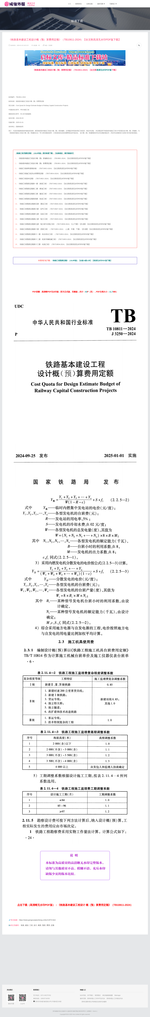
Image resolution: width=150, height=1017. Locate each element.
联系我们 (98, 995)
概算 (39, 925)
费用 (48, 925)
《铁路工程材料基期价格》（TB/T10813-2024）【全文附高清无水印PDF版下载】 (48, 168)
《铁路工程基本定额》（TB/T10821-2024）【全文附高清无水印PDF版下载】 (46, 178)
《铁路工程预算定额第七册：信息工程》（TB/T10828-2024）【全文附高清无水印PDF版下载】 (54, 214)
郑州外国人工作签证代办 (115, 998)
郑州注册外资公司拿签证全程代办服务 (94, 1001)
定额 (52, 925)
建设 (27, 925)
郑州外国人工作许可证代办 (96, 998)
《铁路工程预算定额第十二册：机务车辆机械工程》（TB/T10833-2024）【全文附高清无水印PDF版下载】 (58, 239)
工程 (31, 925)
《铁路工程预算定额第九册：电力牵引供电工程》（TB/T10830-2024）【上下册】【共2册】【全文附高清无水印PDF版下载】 (65, 224)
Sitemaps (117, 995)
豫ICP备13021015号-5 (79, 1011)
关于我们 (90, 995)
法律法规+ (89, 4)
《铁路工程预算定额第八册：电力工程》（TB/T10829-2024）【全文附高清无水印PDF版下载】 (54, 219)
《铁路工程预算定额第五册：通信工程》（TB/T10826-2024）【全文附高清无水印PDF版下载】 (54, 204)
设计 (35, 925)
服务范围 (101, 4)
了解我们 (113, 4)
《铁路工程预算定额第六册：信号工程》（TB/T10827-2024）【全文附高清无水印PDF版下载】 (54, 209)
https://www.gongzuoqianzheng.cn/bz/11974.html (37, 920)
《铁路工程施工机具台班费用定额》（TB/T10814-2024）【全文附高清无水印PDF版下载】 (51, 173)
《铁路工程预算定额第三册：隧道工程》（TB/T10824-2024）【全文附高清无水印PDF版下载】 (53, 194)
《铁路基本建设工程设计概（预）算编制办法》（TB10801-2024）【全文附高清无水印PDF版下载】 (55, 158)
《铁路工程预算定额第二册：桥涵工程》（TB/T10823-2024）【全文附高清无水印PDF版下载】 (53, 189)
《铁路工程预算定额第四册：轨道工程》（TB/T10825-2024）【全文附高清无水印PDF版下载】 (53, 199)
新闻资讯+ (78, 4)
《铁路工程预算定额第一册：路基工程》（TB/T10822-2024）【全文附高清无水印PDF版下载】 (53, 184)
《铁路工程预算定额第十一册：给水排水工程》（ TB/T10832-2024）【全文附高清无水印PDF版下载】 (56, 234)
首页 (69, 4)
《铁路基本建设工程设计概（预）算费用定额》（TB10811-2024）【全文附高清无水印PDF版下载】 (55, 163)
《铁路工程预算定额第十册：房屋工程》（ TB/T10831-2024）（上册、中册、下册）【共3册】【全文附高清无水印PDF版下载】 (66, 229)
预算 (44, 925)
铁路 (22, 925)
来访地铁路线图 (107, 995)
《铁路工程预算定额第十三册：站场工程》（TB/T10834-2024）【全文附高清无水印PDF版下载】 (54, 244)
